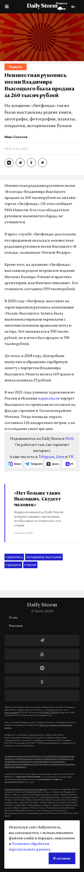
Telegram (46, 457)
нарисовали (49, 398)
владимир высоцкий (44, 557)
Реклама (16, 625)
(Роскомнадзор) (11, 712)
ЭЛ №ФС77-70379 (49, 712)
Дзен (60, 457)
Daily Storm (42, 6)
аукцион (13, 565)
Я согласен (62, 858)
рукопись (14, 557)
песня (30, 565)
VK (71, 457)
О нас (13, 617)
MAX (69, 439)
